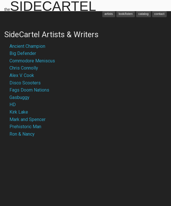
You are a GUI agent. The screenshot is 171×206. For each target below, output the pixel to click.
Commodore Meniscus (32, 61)
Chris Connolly (23, 68)
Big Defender (22, 53)
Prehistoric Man (25, 126)
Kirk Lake (18, 112)
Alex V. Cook (21, 75)
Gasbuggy (19, 97)
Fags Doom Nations (29, 90)
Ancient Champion (27, 46)
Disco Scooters (25, 83)
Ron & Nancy (22, 134)
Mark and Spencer (27, 119)
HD (12, 104)
